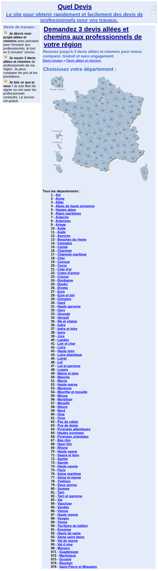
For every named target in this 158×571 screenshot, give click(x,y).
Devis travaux (53, 60)
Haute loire (66, 351)
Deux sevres (67, 485)
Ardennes (63, 221)
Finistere (64, 299)
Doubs (62, 284)
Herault (63, 317)
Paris (61, 470)
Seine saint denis (70, 537)
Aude (61, 232)
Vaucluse (64, 503)
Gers (61, 310)
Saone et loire (68, 455)
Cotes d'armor (68, 273)
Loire (61, 347)
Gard (61, 303)
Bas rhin (64, 440)
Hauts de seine (69, 533)
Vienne (62, 511)
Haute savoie (67, 466)
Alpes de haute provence (75, 206)
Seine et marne (69, 477)
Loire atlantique (69, 355)
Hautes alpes (66, 210)
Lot (60, 362)
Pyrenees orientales (73, 436)
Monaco (63, 548)
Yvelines (64, 481)
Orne (61, 418)
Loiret (62, 358)
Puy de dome (67, 425)
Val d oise (65, 544)
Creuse (63, 276)
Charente (64, 250)
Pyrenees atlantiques (73, 429)
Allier (60, 202)
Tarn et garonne (69, 496)
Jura (60, 336)
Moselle (63, 403)
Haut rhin (64, 444)
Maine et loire (67, 373)
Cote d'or (64, 269)
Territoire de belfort (72, 526)
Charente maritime (72, 254)
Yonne (62, 522)
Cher (61, 258)
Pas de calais (67, 421)
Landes (63, 340)
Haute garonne (69, 306)
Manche (63, 377)
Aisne (60, 198)
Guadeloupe (68, 552)
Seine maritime (69, 474)
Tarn (60, 492)
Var (60, 500)
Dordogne (65, 280)
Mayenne (64, 388)
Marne (62, 381)
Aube (61, 228)
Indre (61, 325)
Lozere (62, 369)
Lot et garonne (68, 366)
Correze (63, 262)
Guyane (65, 559)
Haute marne (67, 384)
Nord (61, 410)
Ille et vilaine (67, 321)
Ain (58, 195)
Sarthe (62, 459)
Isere (61, 332)
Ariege (61, 224)
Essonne (64, 529)
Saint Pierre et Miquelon (78, 567)
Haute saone (67, 451)
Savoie (62, 462)
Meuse (62, 395)
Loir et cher (66, 343)
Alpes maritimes (68, 213)
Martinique (67, 555)
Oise (61, 414)
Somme (63, 488)
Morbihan (64, 399)
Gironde (63, 314)
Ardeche (62, 217)
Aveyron (63, 236)
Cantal (62, 247)
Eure (61, 291)
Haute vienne (67, 514)
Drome (62, 288)
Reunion (66, 563)
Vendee (63, 507)
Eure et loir (66, 295)
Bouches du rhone (71, 239)
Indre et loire (67, 329)
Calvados (64, 243)
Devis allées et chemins (83, 60)
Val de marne (67, 540)
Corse (62, 265)
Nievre (62, 407)
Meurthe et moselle (72, 392)
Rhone (62, 448)
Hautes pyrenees (70, 433)
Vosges (63, 518)
